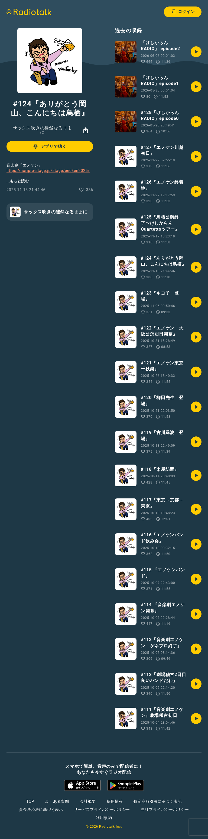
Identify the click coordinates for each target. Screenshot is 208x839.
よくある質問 (57, 801)
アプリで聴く (49, 146)
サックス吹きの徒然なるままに (42, 130)
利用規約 (104, 817)
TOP (30, 801)
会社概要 (88, 801)
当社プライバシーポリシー (165, 809)
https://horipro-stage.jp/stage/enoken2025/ (48, 170)
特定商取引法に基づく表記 (158, 801)
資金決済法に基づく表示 (41, 809)
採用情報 (115, 801)
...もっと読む (17, 181)
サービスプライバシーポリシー (102, 809)
